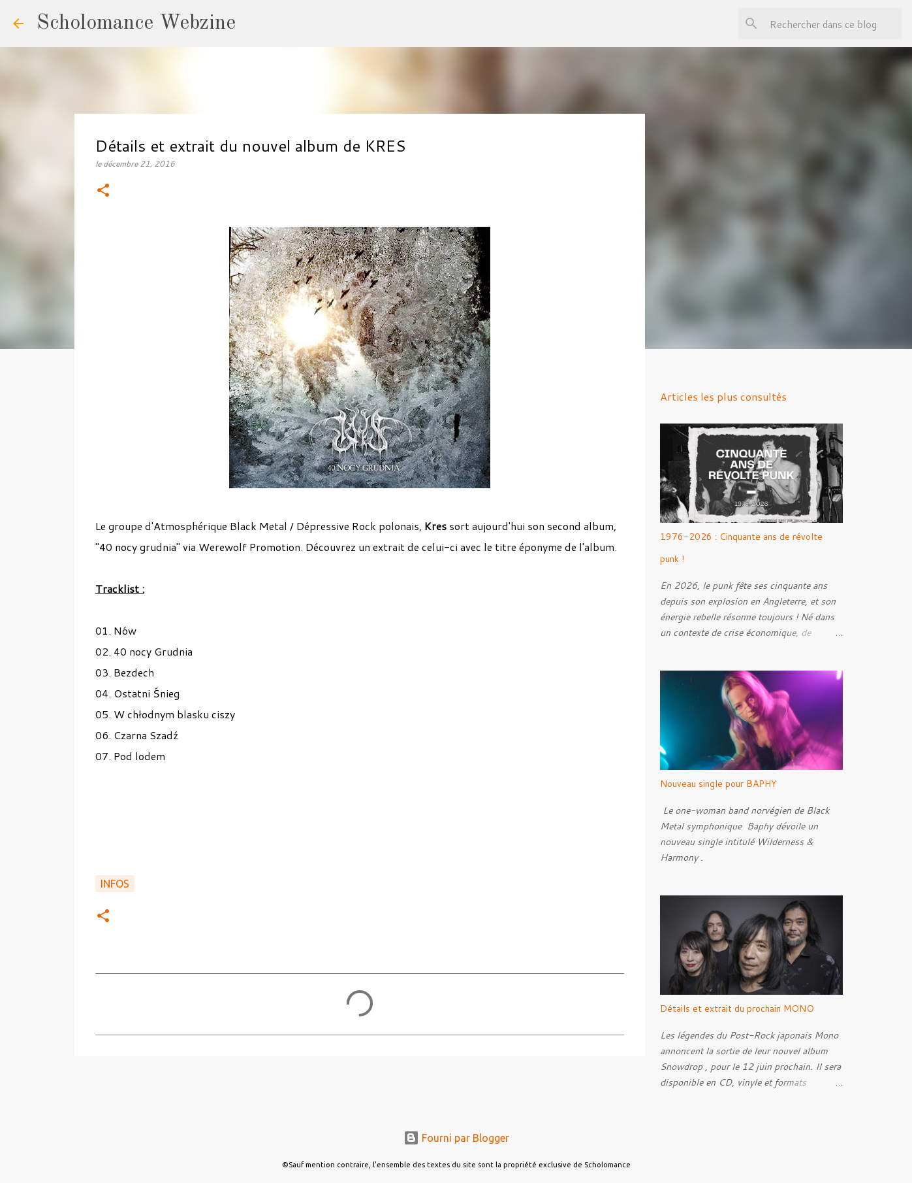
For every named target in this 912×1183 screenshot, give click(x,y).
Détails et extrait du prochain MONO (737, 1008)
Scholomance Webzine (136, 23)
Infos (115, 884)
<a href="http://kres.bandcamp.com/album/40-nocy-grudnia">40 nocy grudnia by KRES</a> (359, 827)
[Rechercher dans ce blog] (833, 23)
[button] (103, 191)
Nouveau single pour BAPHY (718, 783)
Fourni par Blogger (456, 1138)
